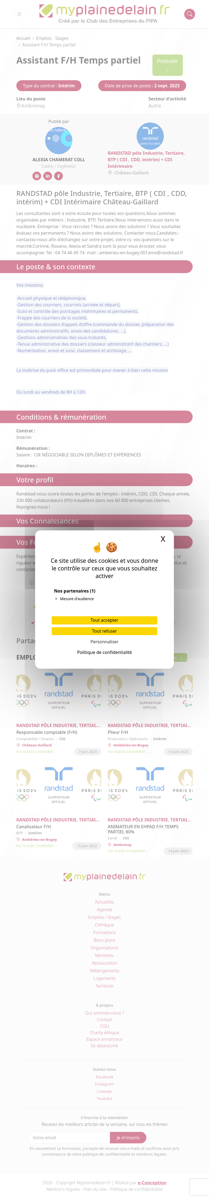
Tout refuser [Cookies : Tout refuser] (104, 631)
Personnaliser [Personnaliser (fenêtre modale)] (105, 642)
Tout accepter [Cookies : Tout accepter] (104, 620)
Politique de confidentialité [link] (104, 652)
